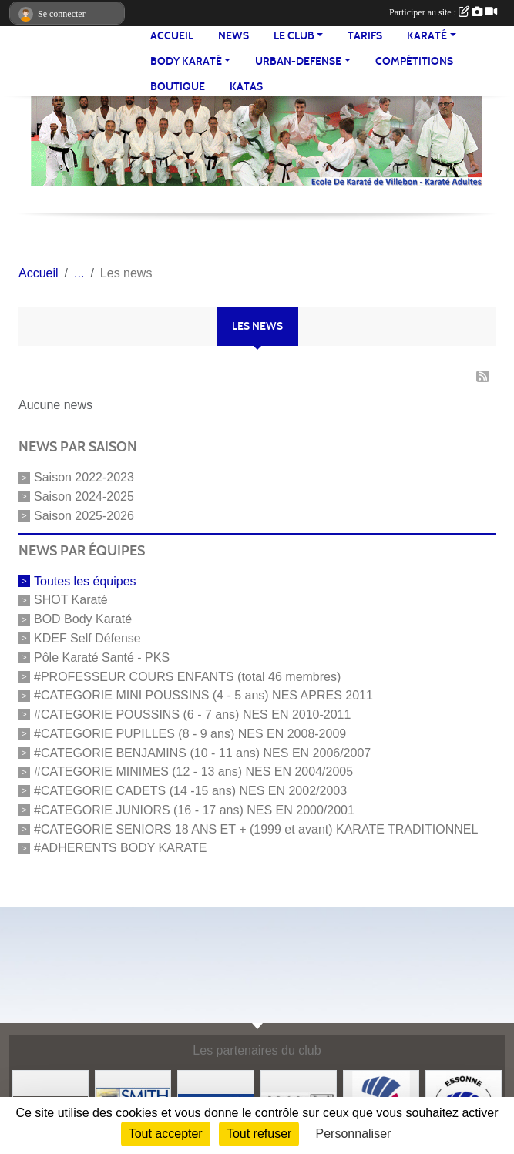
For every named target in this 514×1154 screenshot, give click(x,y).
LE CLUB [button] (294, 35)
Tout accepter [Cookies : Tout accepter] (166, 1133)
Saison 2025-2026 (84, 515)
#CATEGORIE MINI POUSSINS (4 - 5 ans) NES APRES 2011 (203, 695)
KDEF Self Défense (87, 638)
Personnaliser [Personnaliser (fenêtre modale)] (353, 1133)
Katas (246, 86)
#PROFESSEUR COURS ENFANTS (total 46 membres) (187, 676)
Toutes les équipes (85, 580)
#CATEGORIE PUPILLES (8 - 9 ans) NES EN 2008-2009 (190, 733)
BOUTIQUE (177, 86)
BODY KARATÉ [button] (186, 61)
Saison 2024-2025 (84, 496)
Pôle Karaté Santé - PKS (102, 657)
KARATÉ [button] (427, 35)
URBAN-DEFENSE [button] (298, 61)
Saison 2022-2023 (84, 477)
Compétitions (414, 61)
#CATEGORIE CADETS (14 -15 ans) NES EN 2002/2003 (190, 790)
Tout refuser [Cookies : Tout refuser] (259, 1133)
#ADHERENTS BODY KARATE (120, 847)
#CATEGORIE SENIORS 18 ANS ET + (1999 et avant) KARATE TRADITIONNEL (256, 828)
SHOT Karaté (71, 599)
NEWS (233, 35)
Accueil (171, 35)
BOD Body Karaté (83, 619)
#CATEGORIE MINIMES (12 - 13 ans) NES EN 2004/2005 (193, 771)
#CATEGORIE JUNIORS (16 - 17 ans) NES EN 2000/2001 (194, 810)
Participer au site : (443, 12)
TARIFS (365, 35)
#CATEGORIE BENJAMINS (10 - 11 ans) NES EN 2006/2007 (202, 752)
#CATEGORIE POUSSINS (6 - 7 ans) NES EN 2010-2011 (192, 714)
